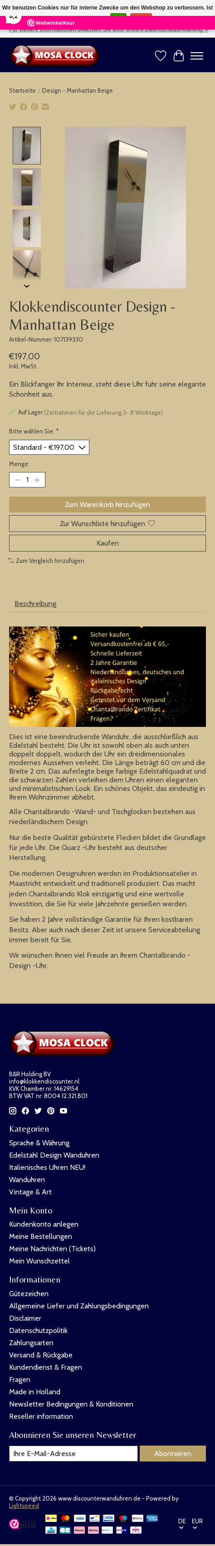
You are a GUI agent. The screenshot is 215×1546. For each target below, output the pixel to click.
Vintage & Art (30, 1191)
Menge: (19, 463)
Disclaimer (25, 1317)
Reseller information (41, 1416)
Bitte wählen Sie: (34, 430)
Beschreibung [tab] (35, 603)
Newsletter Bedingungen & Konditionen (71, 1403)
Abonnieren (172, 1453)
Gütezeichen (29, 1293)
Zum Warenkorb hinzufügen (107, 504)
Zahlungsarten (31, 1342)
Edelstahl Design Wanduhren (54, 1154)
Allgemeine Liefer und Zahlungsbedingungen (79, 1305)
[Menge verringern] (18, 479)
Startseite (22, 90)
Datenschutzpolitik (38, 1330)
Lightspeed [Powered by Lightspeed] (24, 1505)
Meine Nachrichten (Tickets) (52, 1248)
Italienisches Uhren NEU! (47, 1167)
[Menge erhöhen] (37, 479)
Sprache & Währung (39, 1142)
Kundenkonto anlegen (43, 1223)
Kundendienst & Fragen (45, 1366)
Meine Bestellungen (40, 1236)
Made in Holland (34, 1391)
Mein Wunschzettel (39, 1260)
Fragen (19, 1379)
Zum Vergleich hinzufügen (46, 560)
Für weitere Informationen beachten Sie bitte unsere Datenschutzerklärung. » (108, 29)
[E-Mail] (73, 1453)
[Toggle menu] (197, 56)
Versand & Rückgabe (41, 1354)
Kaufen (108, 542)
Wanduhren (27, 1179)
